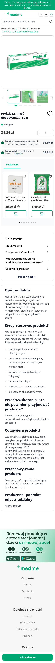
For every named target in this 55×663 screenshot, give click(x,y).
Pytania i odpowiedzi (27, 629)
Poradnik (27, 616)
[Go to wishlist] (41, 14)
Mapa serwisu (27, 622)
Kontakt (27, 584)
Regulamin (27, 591)
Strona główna (8, 28)
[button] (18, 206)
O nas (27, 598)
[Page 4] (26, 222)
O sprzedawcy (17, 154)
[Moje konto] (51, 14)
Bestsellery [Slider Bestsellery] (12, 164)
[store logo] (14, 14)
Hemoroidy (34, 28)
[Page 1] (19, 222)
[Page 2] (21, 222)
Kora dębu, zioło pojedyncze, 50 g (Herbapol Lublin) (40, 199)
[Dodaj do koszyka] (15, 213)
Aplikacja (27, 636)
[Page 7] (33, 222)
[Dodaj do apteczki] (50, 113)
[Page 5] (28, 222)
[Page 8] (35, 222)
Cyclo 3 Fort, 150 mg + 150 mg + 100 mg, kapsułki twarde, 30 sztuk (15, 199)
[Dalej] (52, 98)
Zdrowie (22, 28)
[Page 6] (31, 222)
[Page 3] (24, 222)
